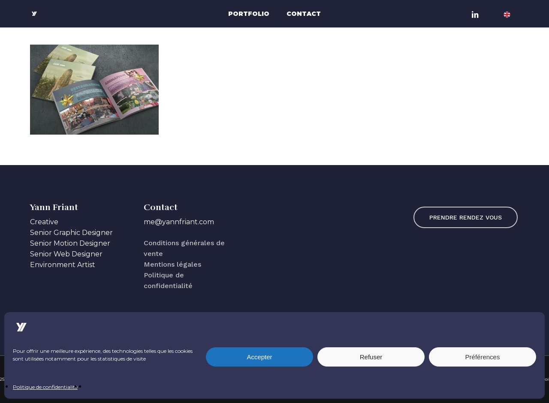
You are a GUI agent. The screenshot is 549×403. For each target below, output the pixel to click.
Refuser (371, 357)
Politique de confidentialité (45, 387)
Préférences (482, 357)
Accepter (259, 357)
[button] (465, 217)
